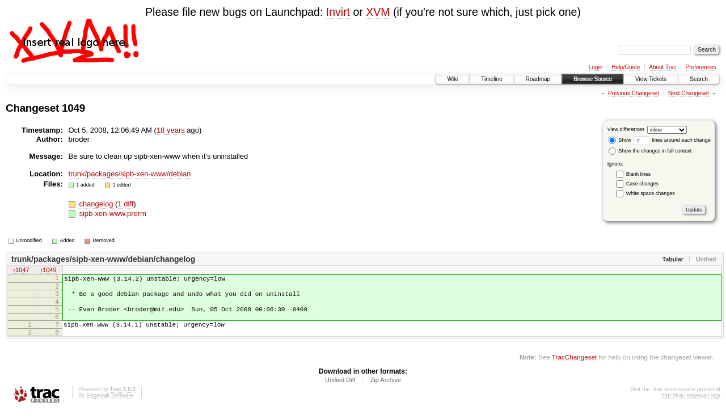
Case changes (642, 184)
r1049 (48, 271)
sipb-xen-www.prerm (112, 213)
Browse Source (592, 79)
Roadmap (538, 79)
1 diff (125, 204)
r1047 (21, 271)
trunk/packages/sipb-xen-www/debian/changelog (103, 259)
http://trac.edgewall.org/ (690, 404)
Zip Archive (385, 388)
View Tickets (650, 79)
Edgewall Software (109, 404)
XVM (378, 12)
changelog (97, 204)
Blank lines (638, 174)
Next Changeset (688, 93)
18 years (171, 130)
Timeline (491, 79)
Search (699, 79)
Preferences (701, 67)
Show (620, 140)
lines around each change (672, 140)
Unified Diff (340, 388)
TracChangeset (574, 365)
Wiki (452, 79)
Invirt (338, 12)
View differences (626, 129)
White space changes (650, 193)
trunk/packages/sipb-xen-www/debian (130, 174)
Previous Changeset (633, 93)
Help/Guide (625, 67)
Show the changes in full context (650, 151)
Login (595, 67)
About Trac (662, 67)
